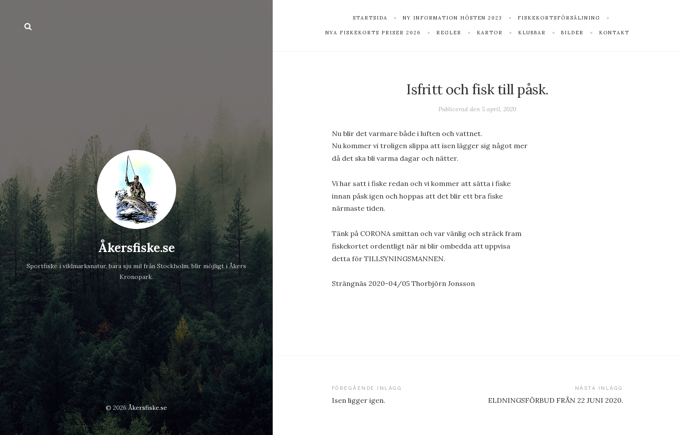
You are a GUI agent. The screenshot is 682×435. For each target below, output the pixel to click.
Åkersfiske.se (136, 248)
